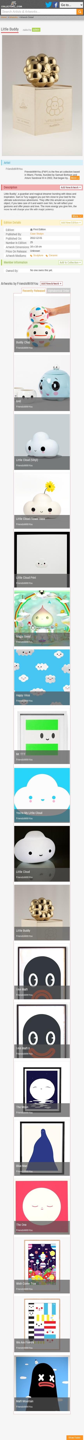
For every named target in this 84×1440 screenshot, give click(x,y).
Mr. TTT (21, 754)
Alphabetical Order (58, 290)
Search (79, 12)
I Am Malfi (22, 989)
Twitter (48, 4)
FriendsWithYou (24, 348)
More (75, 178)
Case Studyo (37, 233)
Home (4, 17)
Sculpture (38, 255)
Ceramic (53, 255)
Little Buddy (23, 930)
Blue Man (21, 1166)
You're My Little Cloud (29, 813)
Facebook (55, 4)
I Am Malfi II (23, 1048)
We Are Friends (25, 1342)
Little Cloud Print (26, 577)
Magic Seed (23, 636)
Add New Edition (71, 222)
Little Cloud (23, 872)
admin (36, 29)
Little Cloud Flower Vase (30, 519)
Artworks (13, 17)
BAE (18, 401)
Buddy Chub (23, 342)
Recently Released (34, 290)
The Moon (22, 1107)
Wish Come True (26, 1283)
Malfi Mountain (24, 1401)
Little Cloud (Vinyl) (27, 460)
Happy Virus (23, 695)
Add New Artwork (71, 187)
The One (21, 1224)
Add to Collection (70, 262)
